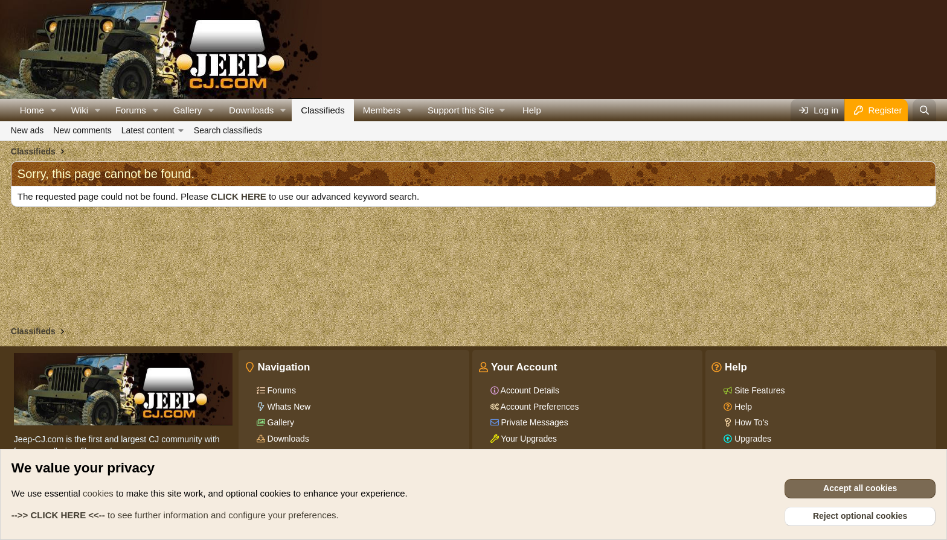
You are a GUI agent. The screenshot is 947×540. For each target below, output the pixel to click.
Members (382, 110)
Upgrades (751, 438)
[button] (53, 110)
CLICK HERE (238, 196)
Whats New (287, 406)
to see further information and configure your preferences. (175, 515)
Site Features (758, 390)
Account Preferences (539, 406)
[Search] (924, 110)
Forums (130, 110)
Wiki (79, 110)
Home (32, 110)
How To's (750, 422)
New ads (27, 130)
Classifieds (323, 110)
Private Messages (533, 422)
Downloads (251, 110)
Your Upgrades (528, 438)
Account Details (529, 390)
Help (531, 110)
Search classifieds (228, 130)
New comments (82, 130)
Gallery (187, 110)
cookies (98, 493)
